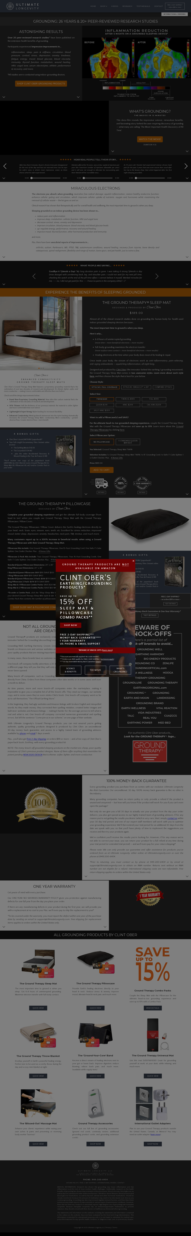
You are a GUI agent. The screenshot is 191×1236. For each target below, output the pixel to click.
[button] (185, 166)
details (98, 662)
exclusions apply (107, 659)
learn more (107, 650)
